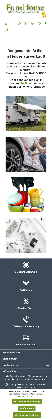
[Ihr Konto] (46, 23)
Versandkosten (11, 379)
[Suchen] (19, 23)
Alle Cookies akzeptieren (27, 415)
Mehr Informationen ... (26, 396)
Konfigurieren (27, 408)
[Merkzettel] (39, 23)
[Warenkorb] (6, 29)
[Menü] (6, 23)
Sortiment (27, 83)
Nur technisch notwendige (27, 401)
